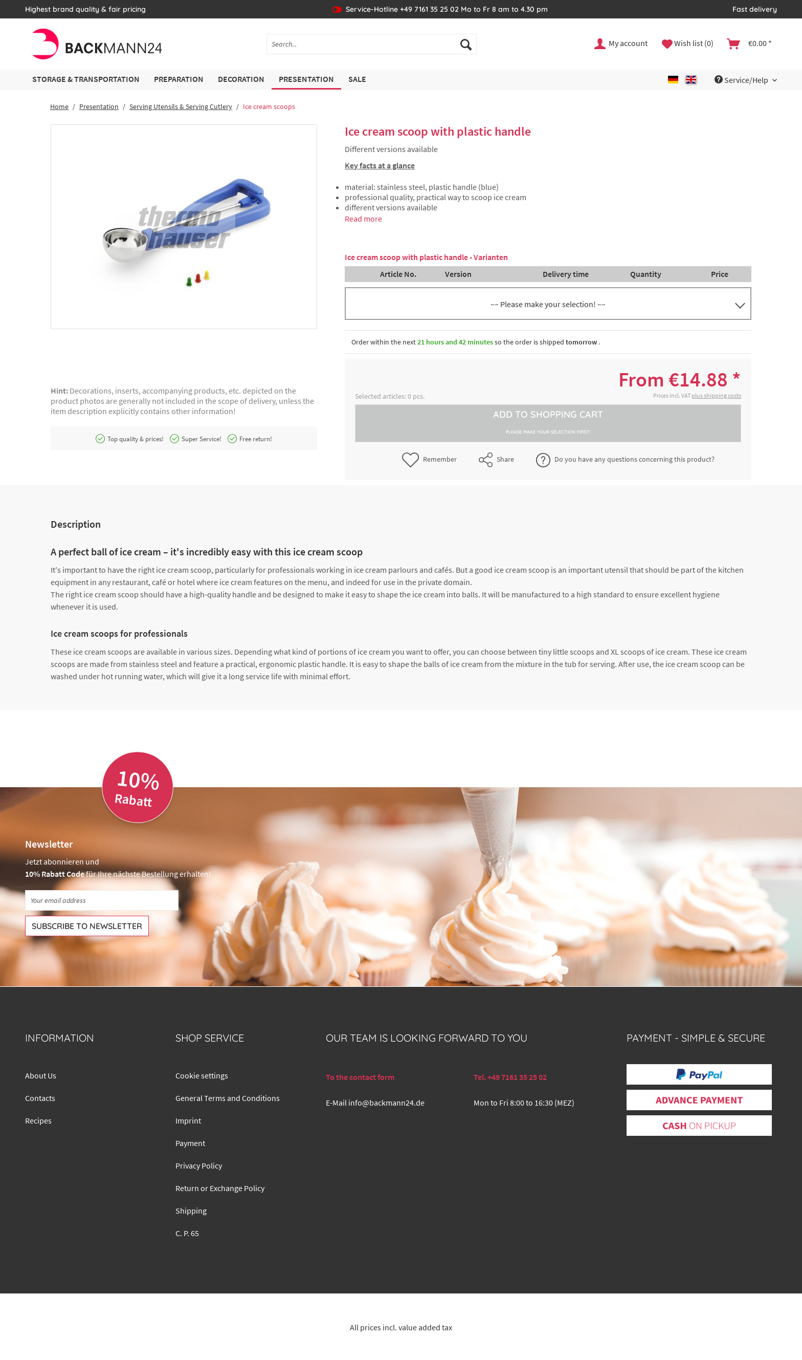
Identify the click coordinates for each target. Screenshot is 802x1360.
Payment (190, 1143)
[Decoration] (241, 80)
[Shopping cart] (750, 44)
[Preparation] (179, 80)
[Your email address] (102, 900)
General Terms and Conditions (227, 1098)
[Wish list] (688, 44)
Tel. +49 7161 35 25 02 (510, 1077)
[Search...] (371, 44)
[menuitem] (371, 48)
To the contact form (360, 1077)
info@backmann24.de (386, 1102)
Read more (363, 218)
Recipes (38, 1120)
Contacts (40, 1098)
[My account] (621, 44)
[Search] (466, 44)
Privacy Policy (198, 1165)
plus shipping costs (716, 395)
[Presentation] (306, 80)
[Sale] (357, 80)
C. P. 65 (187, 1233)
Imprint (188, 1120)
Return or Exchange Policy (219, 1188)
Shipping (191, 1210)
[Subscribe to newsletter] (87, 926)
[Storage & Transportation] (86, 80)
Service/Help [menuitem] (742, 80)
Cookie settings (201, 1075)
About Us (40, 1075)
